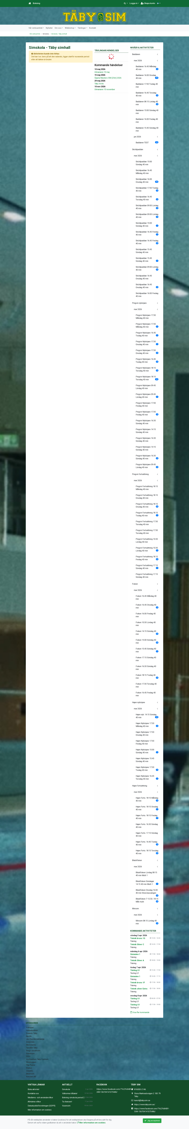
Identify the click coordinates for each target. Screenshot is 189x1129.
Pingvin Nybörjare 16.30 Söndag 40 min (146, 422)
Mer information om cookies (39, 1110)
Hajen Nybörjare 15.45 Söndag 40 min (145, 759)
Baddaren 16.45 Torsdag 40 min (147, 94)
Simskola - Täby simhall (59, 34)
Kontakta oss (33, 1093)
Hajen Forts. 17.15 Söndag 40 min (147, 834)
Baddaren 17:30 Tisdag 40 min (147, 85)
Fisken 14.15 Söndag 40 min (147, 632)
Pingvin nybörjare (139, 303)
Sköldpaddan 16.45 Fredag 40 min (147, 233)
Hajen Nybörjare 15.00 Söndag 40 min (147, 751)
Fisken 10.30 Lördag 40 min (146, 623)
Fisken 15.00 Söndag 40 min (147, 641)
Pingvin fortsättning (140, 474)
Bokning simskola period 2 (73, 1097)
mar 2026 (138, 60)
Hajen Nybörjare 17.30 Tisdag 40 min (147, 768)
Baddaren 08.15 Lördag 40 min (147, 103)
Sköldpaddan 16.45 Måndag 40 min (144, 171)
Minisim (135, 908)
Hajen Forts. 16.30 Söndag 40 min (147, 825)
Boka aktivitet (33, 1089)
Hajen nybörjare (138, 702)
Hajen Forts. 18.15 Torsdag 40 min (147, 852)
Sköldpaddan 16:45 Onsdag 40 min (144, 277)
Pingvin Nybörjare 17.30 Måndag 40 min (146, 316)
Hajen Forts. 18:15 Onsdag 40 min (147, 808)
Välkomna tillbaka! (69, 1093)
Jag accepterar (152, 1120)
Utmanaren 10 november (104, 89)
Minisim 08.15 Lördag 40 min (147, 922)
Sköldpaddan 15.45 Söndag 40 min (144, 250)
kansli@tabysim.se (142, 1100)
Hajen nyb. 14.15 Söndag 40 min (147, 716)
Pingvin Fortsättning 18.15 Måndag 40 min (147, 487)
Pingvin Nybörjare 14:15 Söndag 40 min (146, 430)
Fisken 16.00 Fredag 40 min (146, 615)
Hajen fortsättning (139, 786)
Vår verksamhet (35, 28)
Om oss (58, 28)
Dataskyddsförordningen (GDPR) (41, 1106)
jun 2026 (137, 137)
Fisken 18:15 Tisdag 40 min (147, 676)
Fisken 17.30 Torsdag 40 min (146, 685)
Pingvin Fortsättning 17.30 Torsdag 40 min (147, 523)
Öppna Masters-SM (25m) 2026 (107, 78)
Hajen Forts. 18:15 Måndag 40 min (147, 799)
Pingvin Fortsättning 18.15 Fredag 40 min (147, 558)
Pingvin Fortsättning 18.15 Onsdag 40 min (147, 496)
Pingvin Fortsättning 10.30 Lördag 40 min (147, 540)
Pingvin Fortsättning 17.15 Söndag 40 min (147, 566)
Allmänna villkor (34, 1101)
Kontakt (92, 28)
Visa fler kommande (139, 1012)
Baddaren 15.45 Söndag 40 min (147, 129)
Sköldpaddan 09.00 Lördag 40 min (147, 207)
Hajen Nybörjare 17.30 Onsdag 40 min (145, 733)
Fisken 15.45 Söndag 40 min (147, 650)
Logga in (133, 3)
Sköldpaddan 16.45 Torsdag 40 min (147, 198)
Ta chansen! (67, 1101)
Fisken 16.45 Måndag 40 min (146, 597)
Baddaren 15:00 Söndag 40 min (147, 111)
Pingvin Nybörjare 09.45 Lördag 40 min (146, 386)
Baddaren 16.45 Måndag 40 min (147, 67)
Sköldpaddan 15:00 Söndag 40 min (144, 163)
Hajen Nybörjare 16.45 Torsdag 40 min (147, 777)
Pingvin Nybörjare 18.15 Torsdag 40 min (147, 369)
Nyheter (49, 28)
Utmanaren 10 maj (101, 72)
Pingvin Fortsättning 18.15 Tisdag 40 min (147, 514)
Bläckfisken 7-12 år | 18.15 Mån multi (147, 900)
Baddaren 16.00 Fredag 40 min (147, 120)
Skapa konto (148, 3)
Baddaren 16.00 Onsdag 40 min (147, 76)
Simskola (66, 1089)
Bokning (36, 3)
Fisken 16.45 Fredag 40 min (146, 694)
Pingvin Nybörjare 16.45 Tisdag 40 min (147, 334)
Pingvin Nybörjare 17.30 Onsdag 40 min (147, 343)
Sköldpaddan (137, 149)
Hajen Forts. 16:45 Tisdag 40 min (147, 843)
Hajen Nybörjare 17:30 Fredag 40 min (145, 742)
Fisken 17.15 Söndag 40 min (146, 659)
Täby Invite (99, 84)
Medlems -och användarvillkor (40, 1097)
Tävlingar (82, 28)
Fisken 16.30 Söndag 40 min (146, 667)
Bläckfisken (137, 860)
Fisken (135, 584)
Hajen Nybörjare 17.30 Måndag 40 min (147, 724)
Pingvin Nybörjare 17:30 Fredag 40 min (146, 404)
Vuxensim (66, 1106)
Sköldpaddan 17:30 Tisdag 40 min (147, 189)
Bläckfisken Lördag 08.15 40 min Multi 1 (146, 874)
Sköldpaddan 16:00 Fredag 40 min (147, 294)
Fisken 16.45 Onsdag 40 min (147, 606)
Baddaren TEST (147, 142)
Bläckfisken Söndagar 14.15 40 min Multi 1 (147, 882)
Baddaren (136, 54)
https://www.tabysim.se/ (144, 1104)
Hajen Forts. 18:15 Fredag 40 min (147, 817)
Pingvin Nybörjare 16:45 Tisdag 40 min (147, 360)
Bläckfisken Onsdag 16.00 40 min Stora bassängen (147, 892)
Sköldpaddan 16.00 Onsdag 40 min (147, 180)
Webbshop (69, 28)
